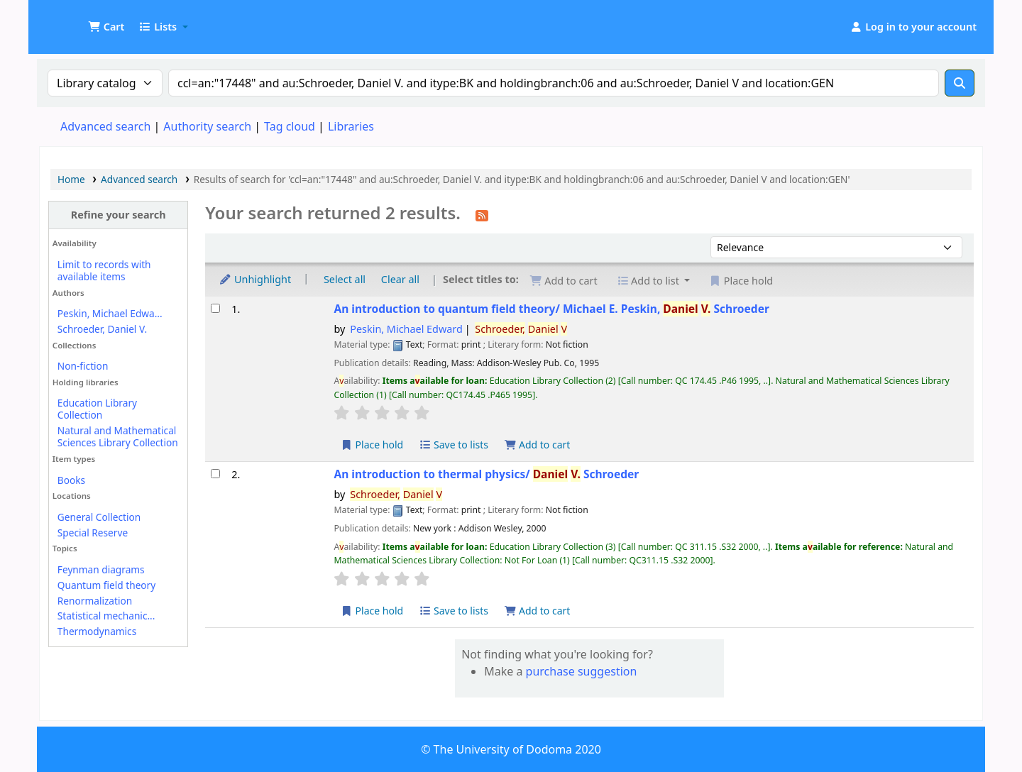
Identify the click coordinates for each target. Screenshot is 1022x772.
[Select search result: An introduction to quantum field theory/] (215, 308)
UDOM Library (75, 20)
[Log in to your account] (913, 26)
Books (71, 480)
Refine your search (118, 214)
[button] (106, 26)
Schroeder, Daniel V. (102, 329)
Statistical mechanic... (106, 615)
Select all (345, 279)
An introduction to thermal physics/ (486, 474)
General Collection (99, 517)
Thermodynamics (96, 631)
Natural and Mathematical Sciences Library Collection (117, 436)
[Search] (959, 83)
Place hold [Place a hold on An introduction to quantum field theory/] (371, 444)
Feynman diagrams (101, 569)
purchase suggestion (581, 671)
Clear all (400, 279)
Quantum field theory (106, 585)
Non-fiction (83, 366)
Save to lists (453, 444)
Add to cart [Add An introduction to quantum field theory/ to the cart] (537, 444)
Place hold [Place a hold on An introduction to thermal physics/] (371, 610)
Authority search (207, 126)
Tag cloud (289, 126)
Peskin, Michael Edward (406, 329)
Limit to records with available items (104, 270)
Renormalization (94, 600)
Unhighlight (255, 279)
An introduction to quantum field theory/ (551, 309)
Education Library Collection (97, 408)
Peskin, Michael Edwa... (110, 313)
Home (71, 179)
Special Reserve (92, 532)
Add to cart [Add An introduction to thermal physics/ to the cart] (537, 610)
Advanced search (105, 126)
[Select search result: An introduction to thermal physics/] (215, 473)
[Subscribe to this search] (482, 214)
